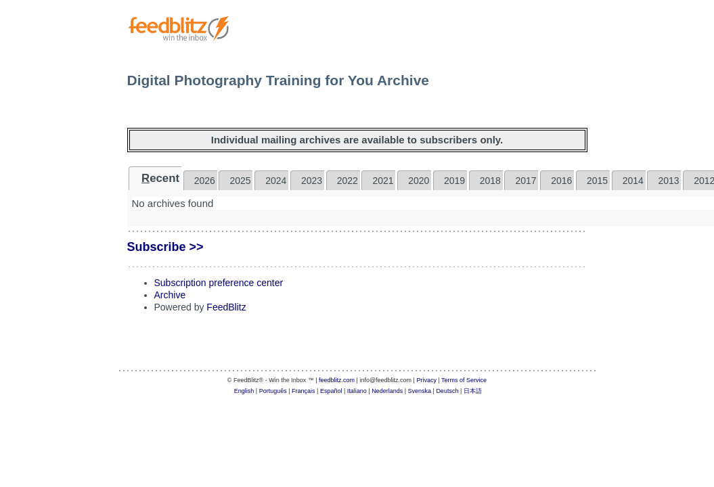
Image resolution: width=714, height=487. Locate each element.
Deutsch (447, 391)
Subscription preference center (219, 282)
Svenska (420, 391)
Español (331, 391)
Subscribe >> (165, 247)
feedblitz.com (337, 380)
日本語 (473, 391)
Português (273, 391)
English (244, 391)
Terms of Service (464, 380)
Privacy (426, 380)
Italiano (357, 391)
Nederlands (387, 391)
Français (303, 391)
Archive (170, 294)
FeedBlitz (226, 307)
